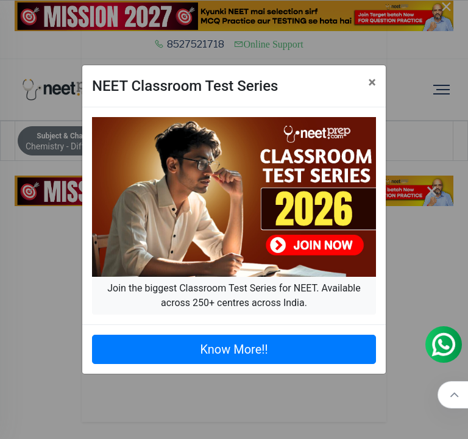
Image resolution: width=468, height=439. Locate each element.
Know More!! (234, 349)
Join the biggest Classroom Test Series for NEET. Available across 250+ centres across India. (233, 295)
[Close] (372, 82)
